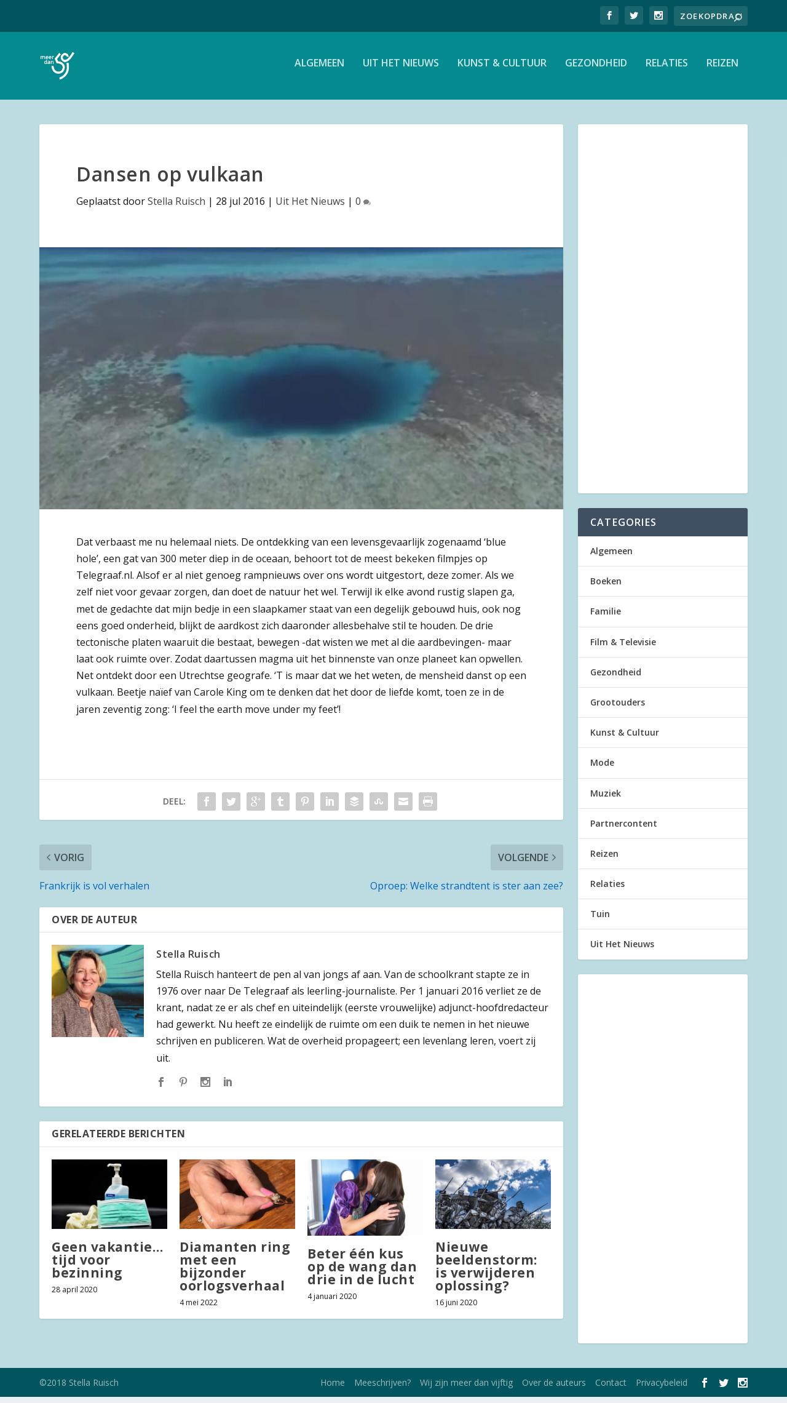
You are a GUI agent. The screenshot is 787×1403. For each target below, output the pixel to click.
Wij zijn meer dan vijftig (466, 1388)
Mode (602, 768)
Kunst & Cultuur (502, 70)
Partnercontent (623, 829)
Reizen (722, 70)
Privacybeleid (661, 1388)
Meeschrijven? (382, 1388)
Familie (605, 617)
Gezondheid (596, 70)
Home (332, 1388)
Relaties (667, 70)
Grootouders (617, 708)
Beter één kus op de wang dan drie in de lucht (362, 1272)
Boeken (606, 587)
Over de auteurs (554, 1388)
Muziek (605, 799)
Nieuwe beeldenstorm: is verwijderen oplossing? (486, 1272)
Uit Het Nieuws (401, 70)
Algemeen (319, 70)
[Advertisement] (663, 314)
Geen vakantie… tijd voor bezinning (107, 1265)
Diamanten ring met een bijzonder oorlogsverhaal (235, 1272)
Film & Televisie (623, 648)
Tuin (600, 920)
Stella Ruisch (176, 207)
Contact (611, 1388)
